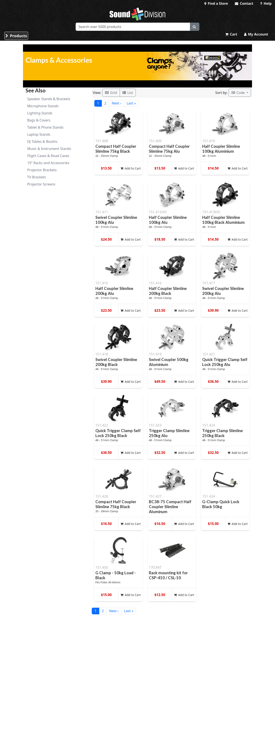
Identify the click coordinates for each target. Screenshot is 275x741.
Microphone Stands (43, 106)
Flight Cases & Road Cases (48, 155)
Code (238, 92)
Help (266, 3)
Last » (131, 103)
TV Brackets (36, 177)
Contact (244, 3)
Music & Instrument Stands (49, 148)
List (127, 92)
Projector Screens (41, 184)
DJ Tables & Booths (42, 141)
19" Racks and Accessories (48, 162)
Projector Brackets (42, 170)
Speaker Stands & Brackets (48, 99)
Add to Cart (131, 168)
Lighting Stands (39, 113)
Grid (111, 92)
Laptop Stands (38, 134)
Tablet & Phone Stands (45, 127)
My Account (256, 34)
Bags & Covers (38, 120)
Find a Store (216, 3)
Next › (116, 103)
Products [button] (16, 35)
